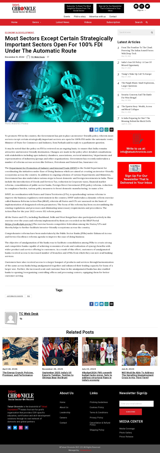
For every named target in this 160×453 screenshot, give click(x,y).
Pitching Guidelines (99, 402)
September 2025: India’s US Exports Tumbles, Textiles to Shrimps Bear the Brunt (58, 375)
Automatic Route (15, 296)
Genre (36, 22)
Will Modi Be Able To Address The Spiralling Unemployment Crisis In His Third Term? (138, 375)
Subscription (113, 22)
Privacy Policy (96, 417)
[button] (152, 32)
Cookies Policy (97, 407)
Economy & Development (19, 33)
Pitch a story (80, 16)
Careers (63, 417)
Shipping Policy (97, 430)
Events (67, 16)
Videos (88, 22)
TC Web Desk (35, 57)
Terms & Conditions (99, 412)
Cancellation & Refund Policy (100, 424)
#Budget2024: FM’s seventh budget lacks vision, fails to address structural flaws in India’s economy (97, 376)
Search (139, 22)
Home (14, 22)
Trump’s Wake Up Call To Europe (137, 74)
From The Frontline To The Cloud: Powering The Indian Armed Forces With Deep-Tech (137, 50)
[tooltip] (92, 130)
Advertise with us (97, 16)
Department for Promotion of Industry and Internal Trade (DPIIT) (43, 168)
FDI (28, 296)
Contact (113, 16)
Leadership (65, 412)
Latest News (62, 22)
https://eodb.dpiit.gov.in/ (19, 224)
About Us (64, 407)
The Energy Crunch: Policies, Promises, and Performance (18, 373)
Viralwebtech (85, 450)
